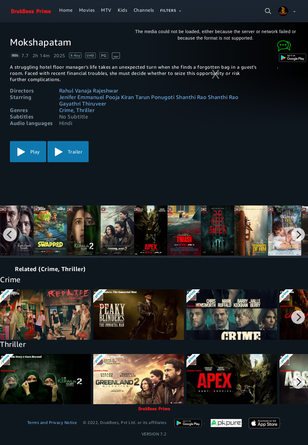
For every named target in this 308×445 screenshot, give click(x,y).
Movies (87, 10)
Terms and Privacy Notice (52, 422)
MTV (106, 10)
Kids (122, 10)
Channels (144, 10)
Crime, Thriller (77, 110)
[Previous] (10, 234)
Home (66, 10)
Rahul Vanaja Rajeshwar (88, 90)
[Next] (298, 234)
